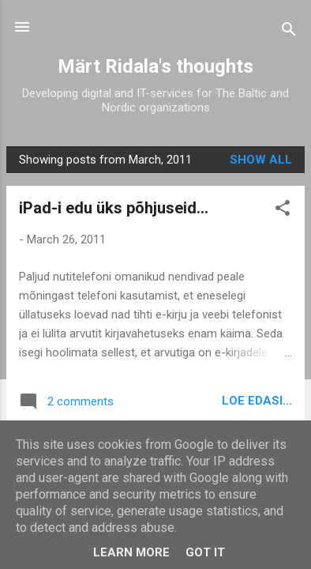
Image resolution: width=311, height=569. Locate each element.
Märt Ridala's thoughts (155, 66)
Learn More (131, 552)
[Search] (288, 32)
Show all (261, 160)
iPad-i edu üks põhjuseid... (113, 207)
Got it (205, 552)
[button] (282, 210)
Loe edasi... (257, 401)
